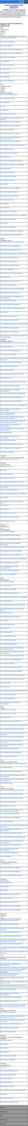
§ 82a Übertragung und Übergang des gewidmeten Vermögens (13, 359)
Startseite (2, 1107)
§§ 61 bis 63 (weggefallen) (7, 269)
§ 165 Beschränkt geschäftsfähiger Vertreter (12, 794)
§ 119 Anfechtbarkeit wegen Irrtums (9, 593)
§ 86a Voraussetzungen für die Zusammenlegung (13, 405)
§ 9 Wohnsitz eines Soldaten (7, 57)
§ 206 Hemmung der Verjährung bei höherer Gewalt (12, 978)
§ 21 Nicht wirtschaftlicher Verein (9, 94)
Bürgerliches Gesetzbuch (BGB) (9, 1)
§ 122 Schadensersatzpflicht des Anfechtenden (12, 605)
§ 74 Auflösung (4, 312)
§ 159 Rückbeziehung (6, 767)
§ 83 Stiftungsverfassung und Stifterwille (11, 362)
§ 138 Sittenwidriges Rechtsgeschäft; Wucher (12, 679)
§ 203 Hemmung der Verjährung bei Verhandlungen (14, 960)
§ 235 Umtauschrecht (6, 1078)
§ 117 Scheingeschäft (6, 585)
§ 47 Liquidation (4, 203)
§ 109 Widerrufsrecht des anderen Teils (10, 555)
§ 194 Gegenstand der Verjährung (9, 920)
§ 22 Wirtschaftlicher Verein (7, 98)
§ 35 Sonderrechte (5, 157)
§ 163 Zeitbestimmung (6, 783)
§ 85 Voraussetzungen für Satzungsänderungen (13, 393)
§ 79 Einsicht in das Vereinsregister (9, 331)
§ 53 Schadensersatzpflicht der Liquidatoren (12, 231)
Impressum (3, 1123)
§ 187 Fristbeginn (5, 886)
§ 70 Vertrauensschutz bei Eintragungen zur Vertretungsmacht (11, 297)
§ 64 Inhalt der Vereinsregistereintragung (11, 273)
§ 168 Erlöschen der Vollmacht (8, 806)
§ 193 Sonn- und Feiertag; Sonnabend (10, 910)
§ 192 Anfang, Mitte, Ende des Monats (10, 906)
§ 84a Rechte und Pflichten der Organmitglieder (12, 382)
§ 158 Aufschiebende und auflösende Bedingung (13, 763)
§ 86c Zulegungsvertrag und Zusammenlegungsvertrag (7, 413)
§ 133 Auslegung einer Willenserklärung (10, 659)
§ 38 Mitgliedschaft (5, 168)
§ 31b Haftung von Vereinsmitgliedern (10, 141)
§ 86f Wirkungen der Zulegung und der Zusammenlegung (10, 425)
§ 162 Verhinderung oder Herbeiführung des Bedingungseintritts (12, 780)
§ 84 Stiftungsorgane (5, 378)
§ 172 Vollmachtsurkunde (7, 821)
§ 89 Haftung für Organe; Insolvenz (9, 459)
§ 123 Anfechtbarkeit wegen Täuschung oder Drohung (12, 609)
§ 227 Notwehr (4, 1044)
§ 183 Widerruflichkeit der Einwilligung (10, 867)
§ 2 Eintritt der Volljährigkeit (7, 42)
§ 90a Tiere (3, 470)
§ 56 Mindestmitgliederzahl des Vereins (10, 250)
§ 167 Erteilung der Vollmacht (8, 802)
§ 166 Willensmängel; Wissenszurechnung (11, 798)
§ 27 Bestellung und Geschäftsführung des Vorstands (11, 118)
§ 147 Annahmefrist (5, 717)
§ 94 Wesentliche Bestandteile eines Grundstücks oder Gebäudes (13, 486)
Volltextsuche (3, 1111)
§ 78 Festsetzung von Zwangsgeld (9, 328)
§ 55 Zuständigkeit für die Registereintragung (12, 242)
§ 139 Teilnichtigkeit (5, 683)
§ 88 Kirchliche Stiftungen (7, 452)
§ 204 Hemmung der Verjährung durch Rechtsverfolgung (10, 965)
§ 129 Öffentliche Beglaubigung (8, 644)
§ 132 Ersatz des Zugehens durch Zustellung (12, 655)
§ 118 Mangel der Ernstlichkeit (8, 589)
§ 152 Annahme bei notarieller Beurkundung (12, 737)
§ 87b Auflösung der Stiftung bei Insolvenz (11, 444)
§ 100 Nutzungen (4, 509)
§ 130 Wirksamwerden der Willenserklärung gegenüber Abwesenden (11, 648)
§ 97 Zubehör (3, 497)
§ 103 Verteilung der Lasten (7, 521)
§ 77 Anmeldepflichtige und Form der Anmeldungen (13, 324)
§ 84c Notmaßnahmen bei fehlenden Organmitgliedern (10, 390)
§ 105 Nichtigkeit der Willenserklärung (10, 535)
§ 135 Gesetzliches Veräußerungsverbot (11, 667)
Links (1, 1115)
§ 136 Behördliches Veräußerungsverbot (11, 671)
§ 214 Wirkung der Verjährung (8, 1012)
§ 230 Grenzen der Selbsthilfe (8, 1056)
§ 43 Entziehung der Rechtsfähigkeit (9, 188)
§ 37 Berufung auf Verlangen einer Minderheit (12, 164)
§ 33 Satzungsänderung (6, 149)
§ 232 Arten (3, 1067)
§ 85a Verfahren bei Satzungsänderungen (11, 397)
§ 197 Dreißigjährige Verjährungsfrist (10, 932)
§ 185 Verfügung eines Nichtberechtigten (11, 875)
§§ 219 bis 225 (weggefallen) (8, 1031)
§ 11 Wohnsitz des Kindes (7, 65)
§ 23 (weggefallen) (5, 102)
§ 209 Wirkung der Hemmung (8, 989)
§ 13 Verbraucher (5, 73)
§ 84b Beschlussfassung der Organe (10, 385)
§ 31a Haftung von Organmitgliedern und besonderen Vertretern (11, 138)
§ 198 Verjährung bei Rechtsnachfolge (10, 936)
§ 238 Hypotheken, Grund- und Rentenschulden (13, 1090)
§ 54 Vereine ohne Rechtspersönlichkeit (10, 235)
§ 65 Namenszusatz (5, 277)
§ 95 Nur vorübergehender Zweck (9, 490)
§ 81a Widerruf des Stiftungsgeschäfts (10, 350)
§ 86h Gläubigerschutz (6, 432)
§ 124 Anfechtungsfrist (6, 612)
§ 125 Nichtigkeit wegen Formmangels (10, 616)
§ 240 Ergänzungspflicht (6, 1098)
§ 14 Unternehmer (5, 77)
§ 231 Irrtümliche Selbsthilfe (7, 1059)
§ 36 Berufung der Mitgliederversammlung (11, 161)
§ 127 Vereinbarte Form (6, 632)
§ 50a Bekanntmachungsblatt (8, 219)
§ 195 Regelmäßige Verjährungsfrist (9, 924)
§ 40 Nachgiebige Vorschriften (8, 176)
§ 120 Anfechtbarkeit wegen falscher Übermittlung (13, 597)
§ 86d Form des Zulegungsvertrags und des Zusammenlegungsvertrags (11, 417)
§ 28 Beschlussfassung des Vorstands (10, 122)
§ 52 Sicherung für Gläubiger (8, 227)
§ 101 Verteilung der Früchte (7, 513)
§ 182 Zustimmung (5, 863)
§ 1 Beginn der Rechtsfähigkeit (8, 38)
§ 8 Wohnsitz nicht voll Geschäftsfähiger (10, 53)
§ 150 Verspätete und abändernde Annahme (12, 729)
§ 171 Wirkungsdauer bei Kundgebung (10, 817)
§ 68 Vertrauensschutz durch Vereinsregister (12, 289)
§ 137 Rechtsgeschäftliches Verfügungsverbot (12, 675)
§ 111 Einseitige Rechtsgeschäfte (9, 562)
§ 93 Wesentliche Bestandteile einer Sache (11, 482)
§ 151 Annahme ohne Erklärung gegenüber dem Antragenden (13, 733)
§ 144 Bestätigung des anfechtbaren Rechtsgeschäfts (9, 703)
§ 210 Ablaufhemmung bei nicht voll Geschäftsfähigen (9, 994)
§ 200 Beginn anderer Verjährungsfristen (11, 944)
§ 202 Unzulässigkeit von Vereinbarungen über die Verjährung (13, 952)
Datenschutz (3, 1119)
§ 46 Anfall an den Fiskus (7, 200)
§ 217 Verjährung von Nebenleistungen (10, 1024)
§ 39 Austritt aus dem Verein (7, 172)
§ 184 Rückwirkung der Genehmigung (10, 871)
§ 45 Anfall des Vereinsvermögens (9, 196)
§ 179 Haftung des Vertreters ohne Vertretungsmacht (9, 849)
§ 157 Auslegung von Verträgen (8, 756)
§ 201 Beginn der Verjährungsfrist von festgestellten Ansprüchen (14, 948)
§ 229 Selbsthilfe (4, 1052)
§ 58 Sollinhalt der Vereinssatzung (9, 257)
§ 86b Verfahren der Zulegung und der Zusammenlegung (10, 410)
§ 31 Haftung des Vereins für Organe (10, 133)
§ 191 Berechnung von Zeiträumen (9, 902)
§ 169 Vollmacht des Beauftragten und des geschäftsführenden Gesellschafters (11, 810)
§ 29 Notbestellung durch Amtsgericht (10, 125)
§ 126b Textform (4, 628)
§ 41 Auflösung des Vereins (7, 180)
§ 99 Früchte (3, 505)
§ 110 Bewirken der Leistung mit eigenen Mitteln (13, 559)
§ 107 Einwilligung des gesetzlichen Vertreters (12, 547)
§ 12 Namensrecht (5, 69)
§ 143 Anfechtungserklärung (7, 698)
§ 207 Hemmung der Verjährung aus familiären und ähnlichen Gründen (13, 982)
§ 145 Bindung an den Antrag (8, 709)
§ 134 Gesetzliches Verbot (7, 663)
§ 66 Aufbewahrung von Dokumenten (10, 281)
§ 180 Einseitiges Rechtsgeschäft (9, 852)
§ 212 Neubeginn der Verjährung (9, 1001)
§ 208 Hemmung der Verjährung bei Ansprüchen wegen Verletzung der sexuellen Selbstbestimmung (13, 986)
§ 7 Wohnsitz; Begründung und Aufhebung (11, 49)
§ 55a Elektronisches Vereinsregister (10, 246)
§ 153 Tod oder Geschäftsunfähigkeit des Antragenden (11, 741)
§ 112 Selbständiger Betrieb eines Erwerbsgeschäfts (9, 567)
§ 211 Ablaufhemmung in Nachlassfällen (11, 997)
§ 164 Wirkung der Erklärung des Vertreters (11, 790)
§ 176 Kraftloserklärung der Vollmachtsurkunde (12, 837)
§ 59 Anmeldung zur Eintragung (8, 261)
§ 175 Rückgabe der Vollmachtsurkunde (10, 833)
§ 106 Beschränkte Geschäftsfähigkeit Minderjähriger (10, 544)
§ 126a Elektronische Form (7, 624)
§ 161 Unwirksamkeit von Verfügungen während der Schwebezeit (13, 776)
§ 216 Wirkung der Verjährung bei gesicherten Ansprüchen (12, 1020)
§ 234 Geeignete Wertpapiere (8, 1074)
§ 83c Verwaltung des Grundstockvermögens (12, 374)
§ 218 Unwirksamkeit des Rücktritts (9, 1028)
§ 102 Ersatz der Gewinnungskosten (10, 517)
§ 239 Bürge (3, 1094)
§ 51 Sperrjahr (4, 223)
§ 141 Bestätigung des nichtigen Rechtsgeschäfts (13, 690)
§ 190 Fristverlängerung (6, 898)
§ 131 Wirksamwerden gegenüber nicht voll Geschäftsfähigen (11, 652)
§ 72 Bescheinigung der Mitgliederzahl (10, 304)
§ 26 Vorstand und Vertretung (8, 114)
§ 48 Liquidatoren (5, 207)
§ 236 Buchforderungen (6, 1082)
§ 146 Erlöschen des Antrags (8, 713)
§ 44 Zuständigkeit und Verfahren (9, 192)
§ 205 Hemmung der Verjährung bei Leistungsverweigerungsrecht (9, 974)
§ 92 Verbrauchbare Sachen (7, 478)
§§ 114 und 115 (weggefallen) (8, 574)
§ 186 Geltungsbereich (6, 882)
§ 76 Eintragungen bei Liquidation (9, 320)
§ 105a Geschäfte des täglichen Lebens (10, 539)
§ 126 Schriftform (4, 620)
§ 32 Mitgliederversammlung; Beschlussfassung (13, 145)
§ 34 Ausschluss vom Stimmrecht (9, 153)
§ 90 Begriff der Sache (6, 466)
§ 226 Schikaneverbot (6, 1040)
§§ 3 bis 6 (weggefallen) (6, 45)
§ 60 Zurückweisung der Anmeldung (9, 265)
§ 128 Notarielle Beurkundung (8, 640)
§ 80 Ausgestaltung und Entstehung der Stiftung (13, 343)
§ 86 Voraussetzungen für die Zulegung (10, 401)
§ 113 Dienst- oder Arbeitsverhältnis (9, 570)
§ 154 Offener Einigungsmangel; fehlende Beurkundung (11, 745)
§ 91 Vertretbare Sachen (6, 474)
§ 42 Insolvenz (4, 184)
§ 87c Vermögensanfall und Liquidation (10, 448)
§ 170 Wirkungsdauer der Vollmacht (9, 813)
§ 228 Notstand (4, 1048)
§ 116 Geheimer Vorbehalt (7, 581)
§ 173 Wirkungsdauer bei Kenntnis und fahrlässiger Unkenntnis (13, 826)
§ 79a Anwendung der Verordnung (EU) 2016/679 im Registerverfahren (13, 336)
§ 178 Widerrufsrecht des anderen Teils (10, 845)
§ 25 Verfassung (4, 110)
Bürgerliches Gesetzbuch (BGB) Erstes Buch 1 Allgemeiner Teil (14, 6)
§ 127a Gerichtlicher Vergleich (8, 636)
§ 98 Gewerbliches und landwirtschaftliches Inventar (11, 502)
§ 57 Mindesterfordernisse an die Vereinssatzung (13, 254)
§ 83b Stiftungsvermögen (7, 370)
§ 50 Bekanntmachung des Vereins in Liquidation (13, 215)
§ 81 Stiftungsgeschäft (6, 346)
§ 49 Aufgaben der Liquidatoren (8, 211)
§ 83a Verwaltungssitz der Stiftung (9, 366)
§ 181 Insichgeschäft (5, 856)
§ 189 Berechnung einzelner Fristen (9, 894)
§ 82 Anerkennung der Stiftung (8, 354)
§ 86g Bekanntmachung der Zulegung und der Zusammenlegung (12, 429)
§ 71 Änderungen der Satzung (8, 300)
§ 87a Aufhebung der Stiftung (8, 440)
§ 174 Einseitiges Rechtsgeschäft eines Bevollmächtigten (10, 830)
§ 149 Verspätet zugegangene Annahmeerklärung (13, 725)
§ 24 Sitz (2, 106)
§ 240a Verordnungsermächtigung (9, 1102)
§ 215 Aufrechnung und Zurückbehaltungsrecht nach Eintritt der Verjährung (12, 1017)
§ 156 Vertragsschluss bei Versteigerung (11, 752)
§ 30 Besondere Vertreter (7, 129)
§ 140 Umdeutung (5, 687)
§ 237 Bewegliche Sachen (7, 1086)
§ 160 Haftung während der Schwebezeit (11, 771)
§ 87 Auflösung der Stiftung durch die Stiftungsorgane (10, 437)
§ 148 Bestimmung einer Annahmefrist (10, 721)
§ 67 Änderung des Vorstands (8, 285)
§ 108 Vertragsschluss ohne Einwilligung (11, 551)
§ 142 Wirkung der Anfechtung (8, 694)
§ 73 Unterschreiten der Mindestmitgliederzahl (12, 308)
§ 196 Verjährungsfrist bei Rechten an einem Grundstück (12, 929)
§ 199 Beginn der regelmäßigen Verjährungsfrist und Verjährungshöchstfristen (13, 940)
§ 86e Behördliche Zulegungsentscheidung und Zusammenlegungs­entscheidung (12, 421)
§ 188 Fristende (4, 890)
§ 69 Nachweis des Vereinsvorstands (10, 293)
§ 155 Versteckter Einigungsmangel (9, 748)
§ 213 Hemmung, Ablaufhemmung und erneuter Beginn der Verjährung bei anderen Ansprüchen (12, 1005)
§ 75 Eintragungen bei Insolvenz (8, 316)
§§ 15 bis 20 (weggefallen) (7, 80)
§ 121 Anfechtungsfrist (6, 601)
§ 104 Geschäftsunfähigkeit (7, 531)
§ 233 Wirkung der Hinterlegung (8, 1071)
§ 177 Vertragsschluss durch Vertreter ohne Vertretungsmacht (11, 841)
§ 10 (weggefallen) (5, 61)
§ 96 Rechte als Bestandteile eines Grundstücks (13, 493)
